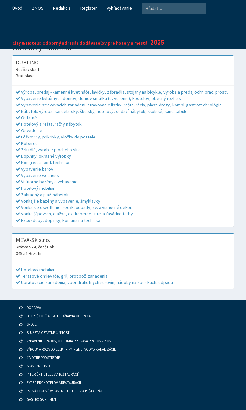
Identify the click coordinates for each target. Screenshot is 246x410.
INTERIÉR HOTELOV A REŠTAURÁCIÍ (53, 374)
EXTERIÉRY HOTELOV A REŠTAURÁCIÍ (54, 383)
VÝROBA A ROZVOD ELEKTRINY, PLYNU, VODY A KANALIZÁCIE (71, 349)
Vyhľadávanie (119, 8)
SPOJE (32, 324)
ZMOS (38, 8)
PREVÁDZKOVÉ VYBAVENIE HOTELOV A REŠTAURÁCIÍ (66, 391)
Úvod (17, 8)
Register (88, 8)
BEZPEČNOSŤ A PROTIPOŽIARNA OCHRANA (59, 316)
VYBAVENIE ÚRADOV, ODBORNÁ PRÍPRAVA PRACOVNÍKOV (69, 341)
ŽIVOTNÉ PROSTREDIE (43, 358)
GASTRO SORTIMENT (42, 399)
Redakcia (62, 8)
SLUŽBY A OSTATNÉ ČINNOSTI (48, 333)
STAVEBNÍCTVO (38, 366)
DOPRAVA (34, 307)
